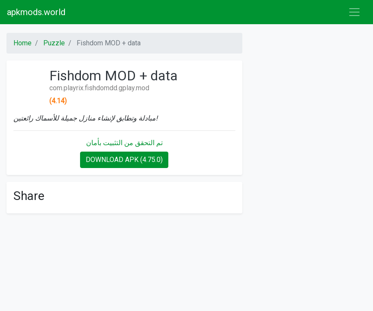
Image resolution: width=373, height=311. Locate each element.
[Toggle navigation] (354, 12)
